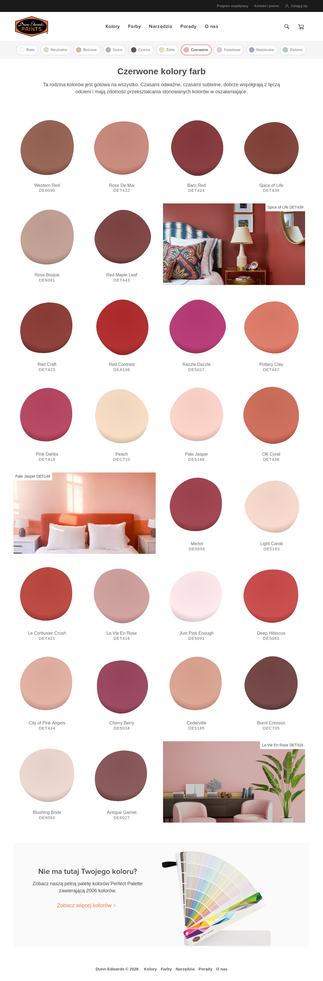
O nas (211, 26)
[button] (87, 905)
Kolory (112, 26)
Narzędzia (160, 26)
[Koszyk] (301, 26)
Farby (134, 26)
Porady (188, 26)
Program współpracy (232, 6)
